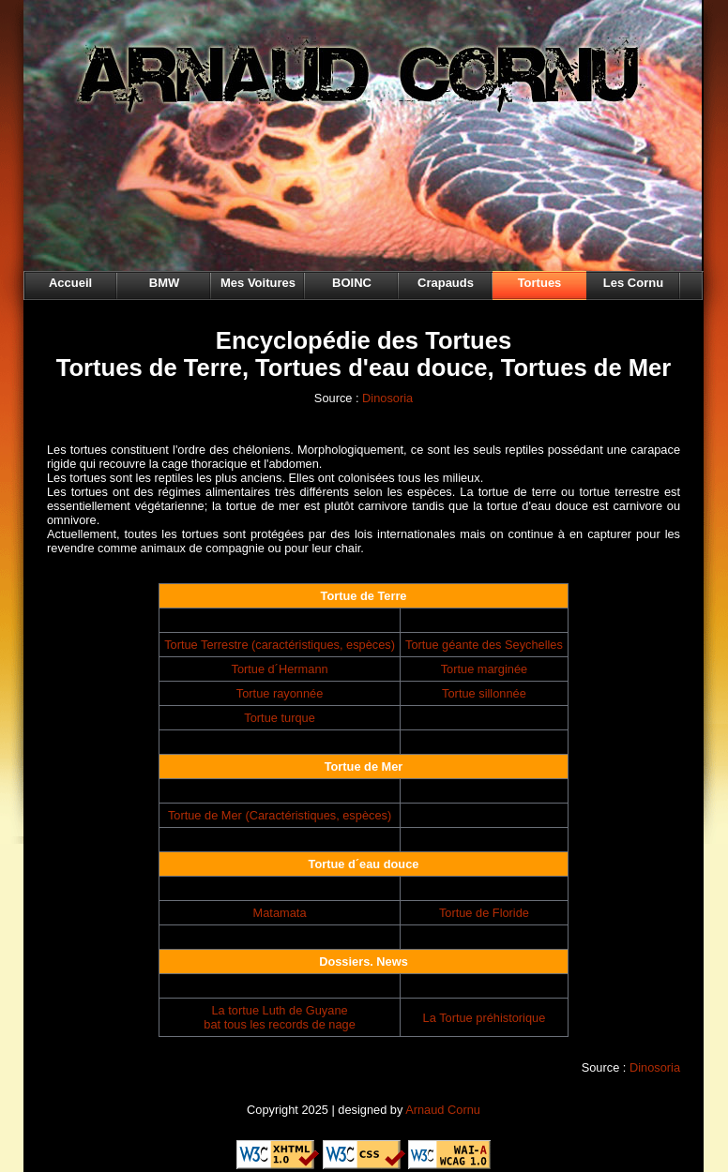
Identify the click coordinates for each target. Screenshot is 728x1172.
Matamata (280, 913)
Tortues (540, 283)
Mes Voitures (258, 283)
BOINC (352, 283)
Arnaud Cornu (442, 1110)
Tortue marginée (484, 669)
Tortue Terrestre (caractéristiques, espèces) (279, 645)
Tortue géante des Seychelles (484, 645)
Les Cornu (633, 283)
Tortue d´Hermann (279, 669)
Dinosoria (387, 398)
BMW (164, 283)
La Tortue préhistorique (484, 1018)
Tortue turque (279, 718)
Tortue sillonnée (484, 693)
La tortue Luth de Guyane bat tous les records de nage (280, 1017)
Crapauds (445, 283)
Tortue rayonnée (279, 693)
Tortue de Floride (484, 913)
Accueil (70, 283)
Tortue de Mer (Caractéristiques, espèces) (279, 815)
